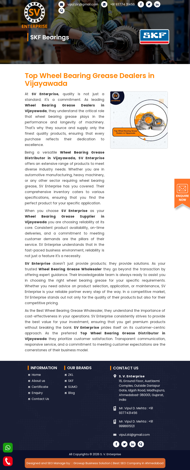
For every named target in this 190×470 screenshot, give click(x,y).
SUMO (72, 387)
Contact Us (40, 399)
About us (38, 381)
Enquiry (37, 393)
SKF (71, 381)
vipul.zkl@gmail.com (78, 4)
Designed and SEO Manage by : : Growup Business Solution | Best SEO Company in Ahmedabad (95, 463)
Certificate (40, 387)
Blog (71, 393)
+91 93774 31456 (118, 4)
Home (36, 374)
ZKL (70, 374)
